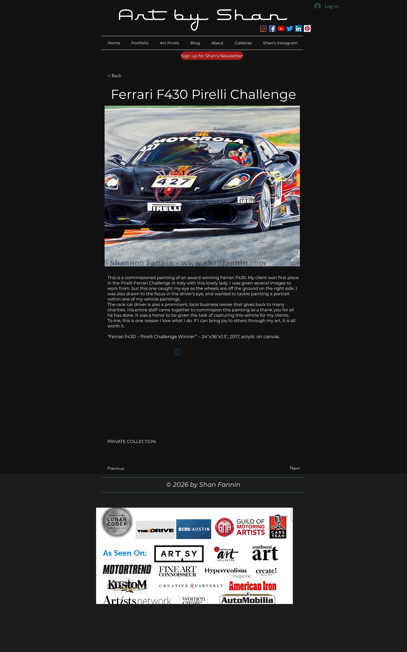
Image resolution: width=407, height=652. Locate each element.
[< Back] (126, 75)
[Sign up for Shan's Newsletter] (212, 55)
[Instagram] (263, 28)
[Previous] (126, 468)
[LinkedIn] (298, 28)
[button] (217, 43)
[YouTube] (281, 28)
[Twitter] (289, 28)
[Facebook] (272, 28)
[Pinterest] (307, 28)
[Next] (285, 468)
